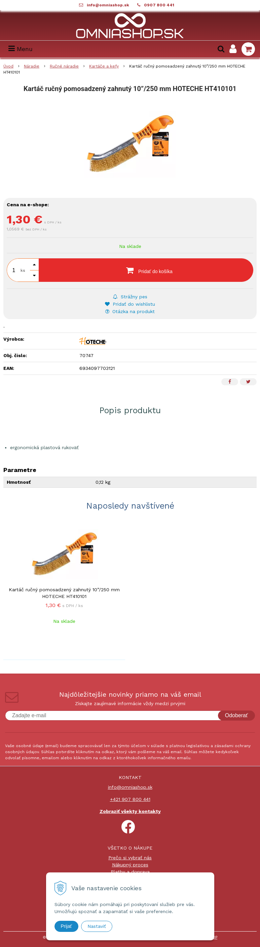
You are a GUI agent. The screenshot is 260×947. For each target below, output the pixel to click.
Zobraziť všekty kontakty (130, 811)
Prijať (66, 926)
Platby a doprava (130, 871)
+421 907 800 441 (130, 799)
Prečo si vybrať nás (130, 857)
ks (23, 270)
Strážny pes (130, 296)
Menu (20, 48)
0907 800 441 (159, 5)
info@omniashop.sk (108, 5)
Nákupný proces (130, 864)
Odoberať (236, 715)
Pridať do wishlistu (130, 304)
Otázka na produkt (130, 311)
